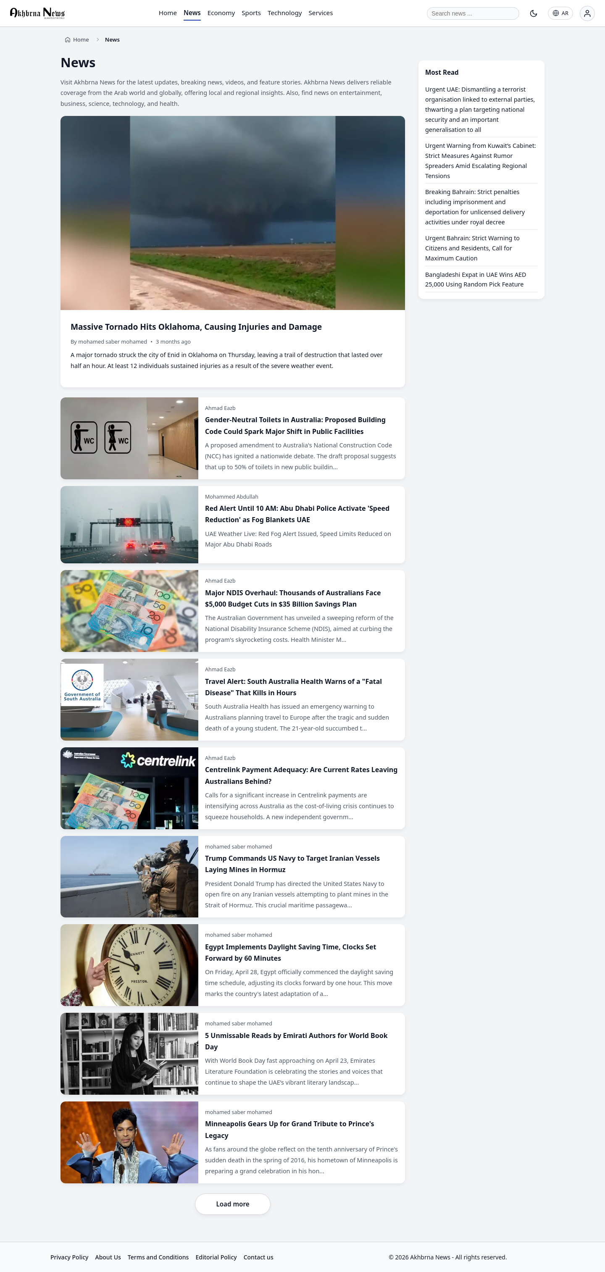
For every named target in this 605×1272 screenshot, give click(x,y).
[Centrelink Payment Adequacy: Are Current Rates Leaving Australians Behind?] (232, 788)
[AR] (560, 13)
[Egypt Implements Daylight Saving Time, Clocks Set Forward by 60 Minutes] (232, 965)
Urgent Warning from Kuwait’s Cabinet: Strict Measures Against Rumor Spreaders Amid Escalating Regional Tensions (480, 160)
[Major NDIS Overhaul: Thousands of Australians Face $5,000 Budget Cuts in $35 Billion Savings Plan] (232, 611)
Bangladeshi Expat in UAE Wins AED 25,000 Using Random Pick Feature (475, 279)
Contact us (259, 1257)
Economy (221, 12)
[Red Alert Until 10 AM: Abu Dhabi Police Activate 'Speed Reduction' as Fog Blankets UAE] (232, 525)
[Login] (587, 13)
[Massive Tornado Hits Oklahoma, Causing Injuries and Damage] (232, 251)
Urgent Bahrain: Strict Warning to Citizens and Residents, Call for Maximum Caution (472, 248)
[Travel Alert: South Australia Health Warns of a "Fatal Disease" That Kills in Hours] (232, 700)
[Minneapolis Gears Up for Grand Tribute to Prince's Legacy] (232, 1142)
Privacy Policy (69, 1257)
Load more (232, 1204)
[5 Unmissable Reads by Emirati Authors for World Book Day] (232, 1054)
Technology (285, 12)
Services (321, 12)
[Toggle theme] (533, 13)
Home (168, 12)
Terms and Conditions (158, 1257)
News (192, 12)
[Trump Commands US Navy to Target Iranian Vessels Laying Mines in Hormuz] (232, 877)
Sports (251, 12)
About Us (108, 1257)
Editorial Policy (216, 1257)
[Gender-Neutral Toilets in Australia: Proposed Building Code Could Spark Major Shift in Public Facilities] (232, 438)
